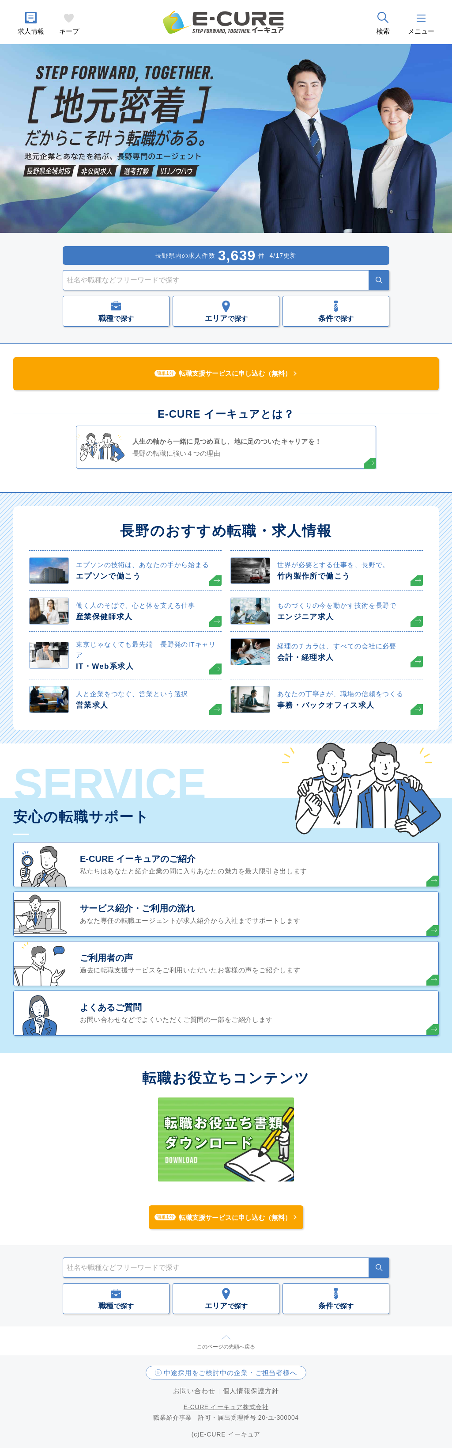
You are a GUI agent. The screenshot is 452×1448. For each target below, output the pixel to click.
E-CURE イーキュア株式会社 (226, 1406)
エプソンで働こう (108, 576)
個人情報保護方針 (251, 1391)
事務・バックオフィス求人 (325, 705)
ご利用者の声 (106, 958)
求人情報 (31, 31)
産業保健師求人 (104, 617)
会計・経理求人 (305, 657)
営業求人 (92, 705)
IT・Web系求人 (105, 666)
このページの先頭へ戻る (226, 1347)
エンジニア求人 (305, 617)
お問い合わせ (194, 1391)
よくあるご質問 (111, 1007)
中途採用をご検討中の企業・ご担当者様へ (230, 1372)
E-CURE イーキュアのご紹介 (138, 859)
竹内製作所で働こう (313, 576)
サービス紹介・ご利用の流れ (137, 908)
